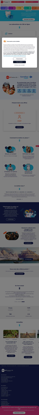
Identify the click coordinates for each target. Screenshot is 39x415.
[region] (19, 53)
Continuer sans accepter (19, 65)
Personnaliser (19, 58)
